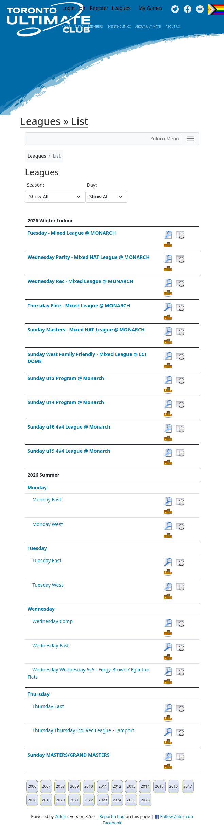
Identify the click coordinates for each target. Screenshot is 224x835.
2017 (187, 786)
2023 (103, 799)
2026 (145, 799)
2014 (145, 786)
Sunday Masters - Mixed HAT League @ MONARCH (86, 329)
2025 (131, 799)
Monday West (47, 524)
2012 (117, 786)
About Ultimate (148, 26)
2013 (131, 786)
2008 (60, 786)
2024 (117, 799)
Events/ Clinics (119, 26)
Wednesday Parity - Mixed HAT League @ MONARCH (89, 257)
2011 (103, 786)
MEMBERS (95, 26)
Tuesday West (47, 585)
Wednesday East (50, 645)
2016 (173, 786)
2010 (88, 786)
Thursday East (48, 706)
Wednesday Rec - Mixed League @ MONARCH (80, 281)
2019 (46, 799)
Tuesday (37, 548)
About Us (173, 26)
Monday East (46, 499)
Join (82, 8)
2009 (74, 786)
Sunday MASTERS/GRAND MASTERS (69, 755)
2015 (159, 786)
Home (65, 26)
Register (99, 8)
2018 (32, 799)
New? (79, 26)
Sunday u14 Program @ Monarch (66, 402)
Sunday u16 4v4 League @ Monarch (69, 426)
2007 (46, 786)
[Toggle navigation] (190, 139)
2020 (60, 799)
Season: (35, 185)
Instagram (200, 9)
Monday (37, 487)
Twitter (174, 9)
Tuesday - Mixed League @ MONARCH (72, 233)
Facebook (187, 9)
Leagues (121, 8)
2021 (74, 799)
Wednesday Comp (52, 621)
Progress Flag (216, 9)
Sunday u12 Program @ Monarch (66, 378)
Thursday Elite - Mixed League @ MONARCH (79, 305)
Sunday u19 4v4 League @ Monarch (69, 451)
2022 (88, 799)
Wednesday (41, 609)
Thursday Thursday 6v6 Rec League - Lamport (83, 730)
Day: (92, 185)
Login (68, 8)
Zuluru (61, 816)
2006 (32, 786)
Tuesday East (46, 560)
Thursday (39, 694)
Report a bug (112, 816)
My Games (150, 8)
